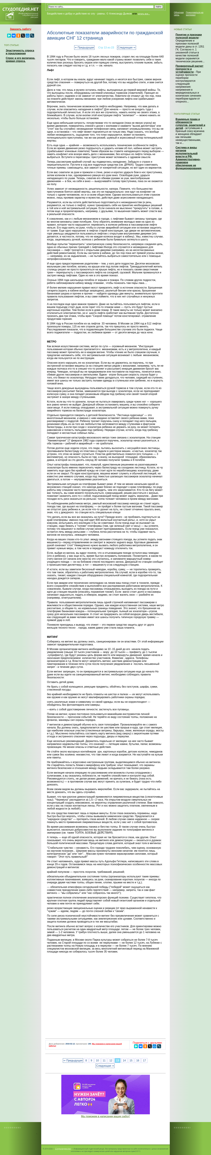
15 (131, 1060)
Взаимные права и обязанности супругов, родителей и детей (190, 124)
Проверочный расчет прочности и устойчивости (189, 69)
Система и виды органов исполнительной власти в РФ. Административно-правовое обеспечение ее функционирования (188, 158)
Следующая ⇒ (126, 47)
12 (110, 1060)
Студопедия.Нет (63, 1148)
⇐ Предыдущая (84, 47)
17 (144, 1060)
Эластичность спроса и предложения (20, 52)
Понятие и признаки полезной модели (189, 36)
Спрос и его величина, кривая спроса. (20, 59)
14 (124, 1060)
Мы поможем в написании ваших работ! (105, 1116)
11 (104, 1060)
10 (97, 1060)
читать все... (144, 14)
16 (137, 1060)
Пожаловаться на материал (194, 13)
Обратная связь (179, 13)
